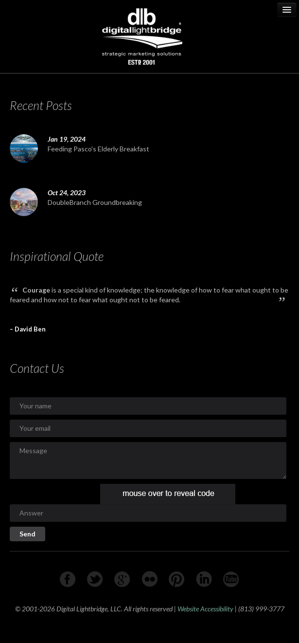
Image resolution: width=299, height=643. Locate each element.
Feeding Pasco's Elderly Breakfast (98, 149)
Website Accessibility (205, 609)
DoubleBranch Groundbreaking (95, 202)
